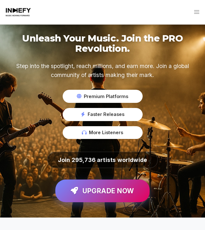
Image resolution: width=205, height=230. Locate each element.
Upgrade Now (102, 191)
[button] (196, 12)
